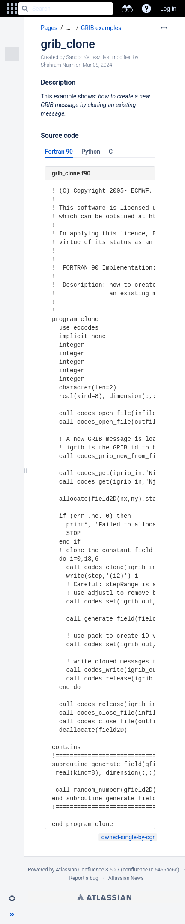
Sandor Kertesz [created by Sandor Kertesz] (83, 57)
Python (90, 151)
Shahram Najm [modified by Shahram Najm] (58, 65)
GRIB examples (101, 27)
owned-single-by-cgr (128, 837)
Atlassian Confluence (80, 870)
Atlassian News (126, 878)
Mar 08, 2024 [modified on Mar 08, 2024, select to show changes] (97, 65)
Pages (49, 27)
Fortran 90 (59, 151)
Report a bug (83, 878)
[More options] (164, 27)
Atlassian (104, 897)
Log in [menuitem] (168, 8)
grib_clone (68, 44)
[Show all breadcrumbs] (68, 28)
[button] (12, 8)
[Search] (24, 8)
